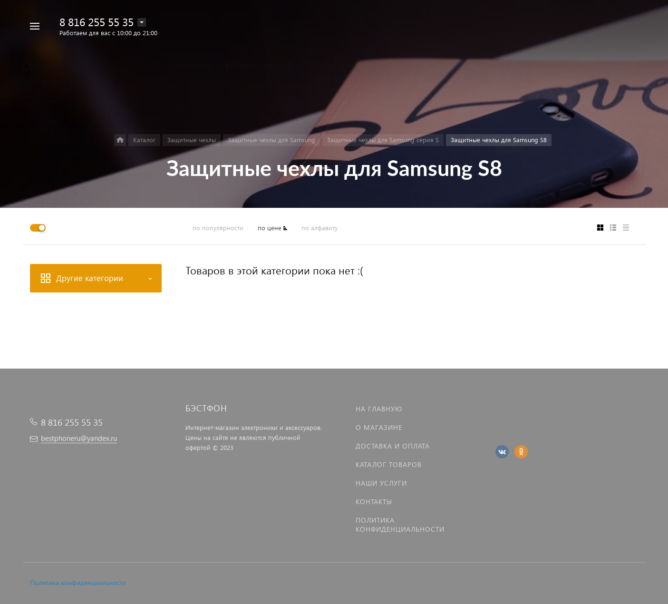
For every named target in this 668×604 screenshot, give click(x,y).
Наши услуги (381, 482)
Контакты (374, 501)
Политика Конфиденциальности (400, 525)
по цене (269, 228)
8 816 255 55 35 (96, 21)
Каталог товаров (389, 464)
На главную (379, 408)
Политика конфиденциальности (78, 582)
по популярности (218, 228)
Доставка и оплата (393, 445)
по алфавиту (319, 228)
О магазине (379, 427)
